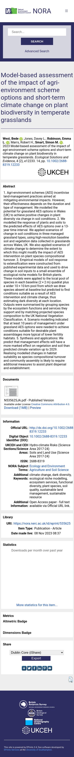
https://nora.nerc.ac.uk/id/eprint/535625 (41, 523)
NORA (42, 11)
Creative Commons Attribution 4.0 (50, 404)
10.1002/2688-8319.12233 (48, 436)
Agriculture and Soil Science (48, 470)
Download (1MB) (16, 408)
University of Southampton (39, 750)
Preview (35, 408)
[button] (70, 680)
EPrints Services (12, 750)
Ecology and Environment (47, 466)
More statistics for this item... (37, 605)
